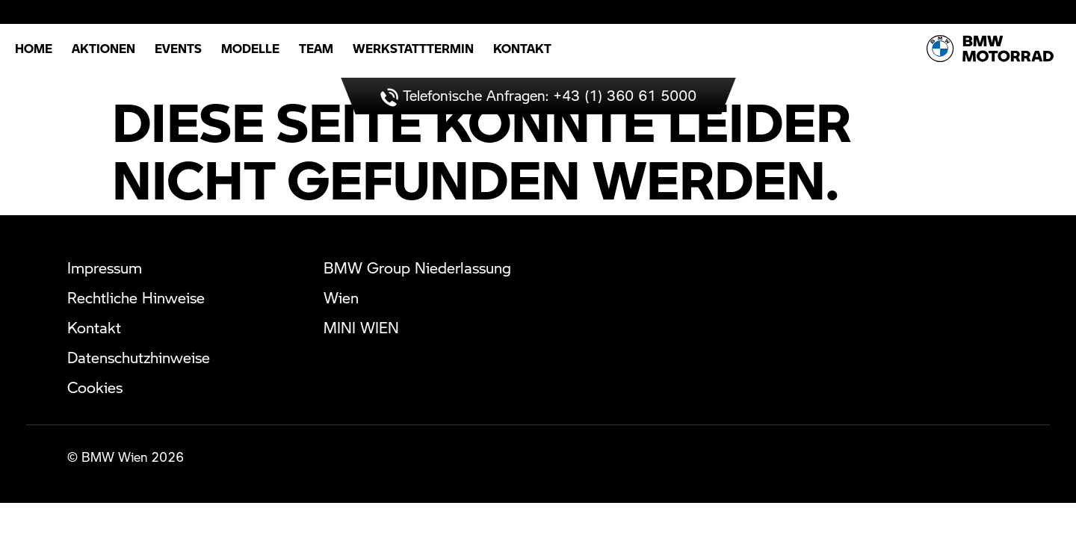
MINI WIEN (361, 327)
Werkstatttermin (413, 48)
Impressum (104, 267)
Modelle (250, 48)
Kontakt (522, 48)
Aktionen (103, 48)
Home (33, 48)
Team (316, 48)
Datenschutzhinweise (138, 357)
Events (178, 48)
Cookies (95, 387)
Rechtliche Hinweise (136, 297)
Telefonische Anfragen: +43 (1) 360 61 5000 (538, 95)
